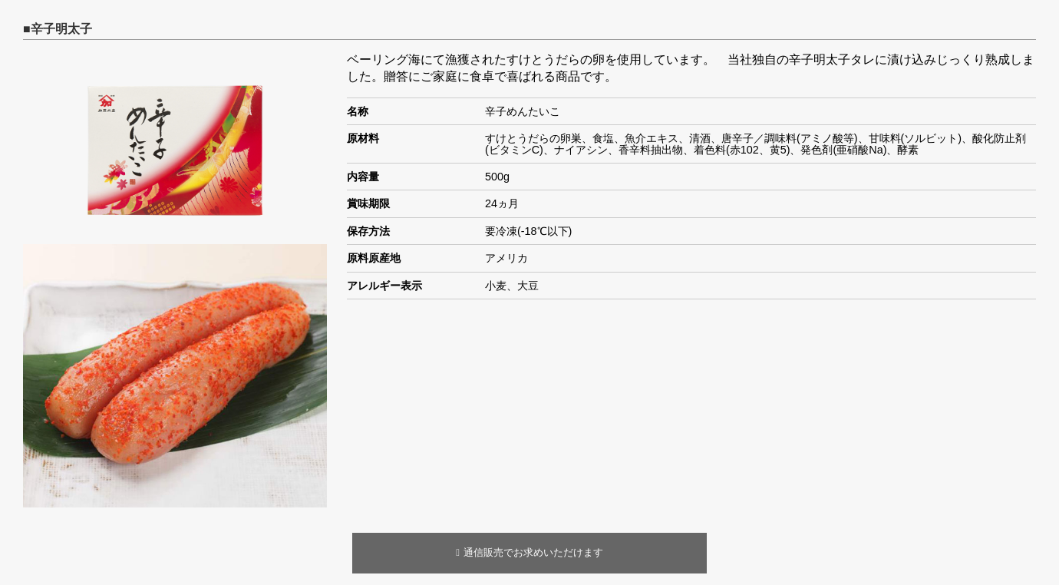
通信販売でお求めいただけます (529, 552)
